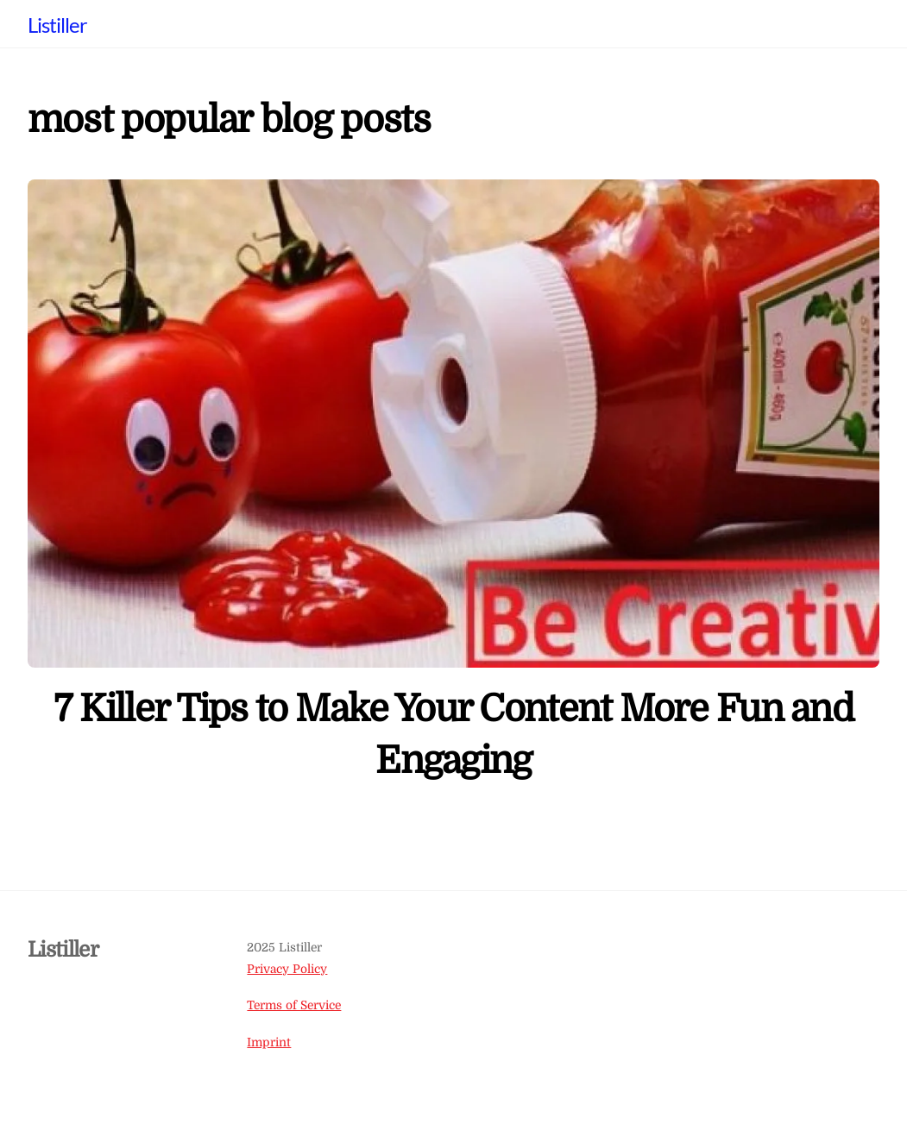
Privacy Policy (287, 969)
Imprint (269, 1042)
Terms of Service (294, 1005)
